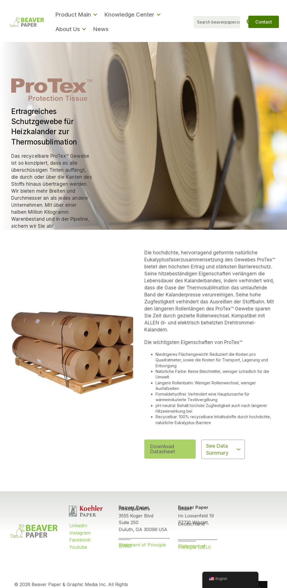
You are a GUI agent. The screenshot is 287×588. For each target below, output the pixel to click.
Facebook (80, 540)
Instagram (80, 533)
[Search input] (224, 22)
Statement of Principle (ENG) (142, 545)
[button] (84, 29)
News (100, 29)
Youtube (78, 547)
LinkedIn (78, 525)
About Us (67, 29)
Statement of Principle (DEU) (194, 546)
